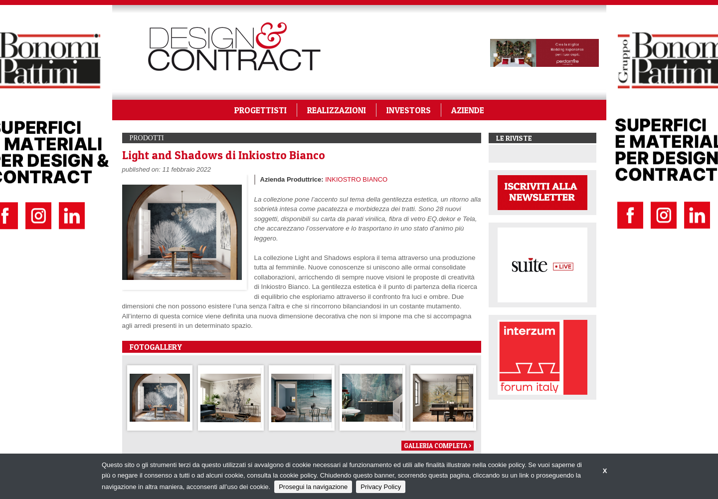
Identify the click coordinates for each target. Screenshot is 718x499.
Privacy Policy (380, 487)
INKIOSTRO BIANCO (356, 179)
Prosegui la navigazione (313, 487)
